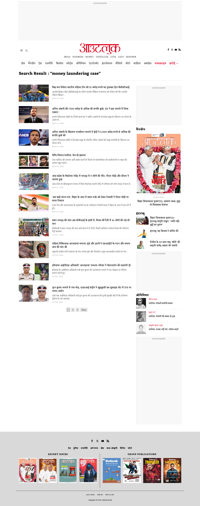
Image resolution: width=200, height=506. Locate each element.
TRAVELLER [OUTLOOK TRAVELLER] (102, 57)
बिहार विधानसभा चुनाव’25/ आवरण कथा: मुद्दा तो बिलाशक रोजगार (158, 203)
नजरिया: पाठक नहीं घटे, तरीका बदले (163, 329)
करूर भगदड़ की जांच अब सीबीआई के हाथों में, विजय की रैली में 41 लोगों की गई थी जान (91, 222)
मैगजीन (140, 129)
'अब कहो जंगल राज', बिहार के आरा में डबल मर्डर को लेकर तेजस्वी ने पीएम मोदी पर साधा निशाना (90, 199)
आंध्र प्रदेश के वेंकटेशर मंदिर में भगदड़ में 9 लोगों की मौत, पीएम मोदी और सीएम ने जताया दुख (90, 177)
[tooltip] (168, 49)
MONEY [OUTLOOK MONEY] (89, 57)
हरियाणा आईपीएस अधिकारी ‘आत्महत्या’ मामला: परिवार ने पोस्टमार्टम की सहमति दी (91, 265)
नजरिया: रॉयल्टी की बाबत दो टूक (162, 316)
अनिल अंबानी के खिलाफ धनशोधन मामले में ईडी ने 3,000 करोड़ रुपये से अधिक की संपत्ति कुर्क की (91, 133)
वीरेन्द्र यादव (153, 299)
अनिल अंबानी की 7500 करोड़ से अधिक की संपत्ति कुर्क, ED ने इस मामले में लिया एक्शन (90, 110)
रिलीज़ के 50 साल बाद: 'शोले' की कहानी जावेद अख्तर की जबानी (165, 244)
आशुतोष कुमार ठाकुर (156, 325)
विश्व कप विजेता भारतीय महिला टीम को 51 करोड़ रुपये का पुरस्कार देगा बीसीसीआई (90, 87)
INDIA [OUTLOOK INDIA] (67, 57)
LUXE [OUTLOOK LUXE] (113, 57)
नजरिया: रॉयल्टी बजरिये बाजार (161, 303)
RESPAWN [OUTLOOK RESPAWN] (131, 57)
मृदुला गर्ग (152, 312)
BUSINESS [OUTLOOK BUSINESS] (77, 57)
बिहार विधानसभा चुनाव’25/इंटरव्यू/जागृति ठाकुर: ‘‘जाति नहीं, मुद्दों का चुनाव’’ (165, 221)
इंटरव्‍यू (140, 213)
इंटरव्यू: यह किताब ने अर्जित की (164, 231)
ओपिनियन (142, 295)
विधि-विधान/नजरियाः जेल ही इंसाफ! (69, 155)
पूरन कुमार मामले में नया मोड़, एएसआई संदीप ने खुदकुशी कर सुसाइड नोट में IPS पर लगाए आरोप (91, 289)
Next (83, 310)
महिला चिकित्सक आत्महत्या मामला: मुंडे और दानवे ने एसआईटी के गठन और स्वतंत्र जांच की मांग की (91, 245)
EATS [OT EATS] (121, 57)
